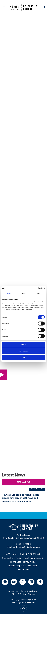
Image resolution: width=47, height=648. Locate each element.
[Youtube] (14, 582)
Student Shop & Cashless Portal (22, 565)
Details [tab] (23, 293)
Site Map (31, 594)
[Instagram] (22, 582)
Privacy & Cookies (19, 594)
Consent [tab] (8, 293)
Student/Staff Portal (11, 558)
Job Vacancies (11, 554)
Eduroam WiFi (22, 569)
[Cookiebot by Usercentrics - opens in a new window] (34, 289)
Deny (23, 357)
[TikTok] (40, 582)
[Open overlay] (4, 7)
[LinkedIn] (31, 582)
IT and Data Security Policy (22, 561)
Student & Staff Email (30, 554)
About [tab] (38, 293)
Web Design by (23, 602)
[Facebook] (5, 582)
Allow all (23, 344)
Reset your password (33, 558)
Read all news (23, 482)
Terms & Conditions (29, 591)
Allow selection (23, 351)
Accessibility (14, 591)
